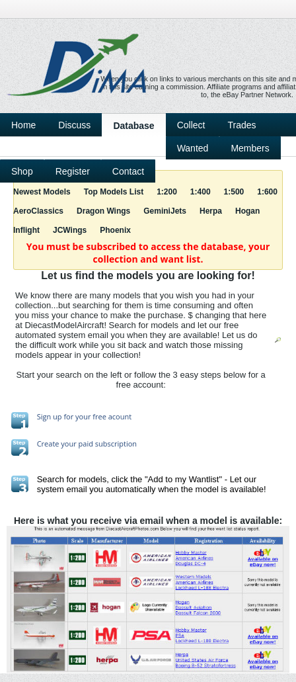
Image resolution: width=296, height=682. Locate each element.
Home (23, 125)
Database (133, 125)
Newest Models (42, 191)
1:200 (167, 191)
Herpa (211, 211)
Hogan (247, 211)
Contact (128, 171)
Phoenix (115, 230)
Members (250, 148)
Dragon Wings (103, 211)
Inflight (26, 230)
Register (73, 171)
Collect (191, 125)
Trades (241, 125)
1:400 (200, 191)
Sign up (49, 416)
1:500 (234, 191)
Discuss (74, 125)
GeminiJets (164, 211)
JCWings (70, 230)
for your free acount (97, 416)
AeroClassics (38, 211)
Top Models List (113, 191)
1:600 (267, 191)
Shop (22, 171)
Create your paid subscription (87, 443)
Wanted (193, 148)
